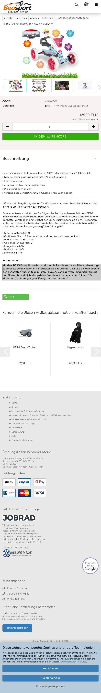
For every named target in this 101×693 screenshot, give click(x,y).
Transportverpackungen (23, 423)
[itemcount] (50, 127)
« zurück (22, 18)
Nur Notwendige (50, 678)
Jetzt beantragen (17, 628)
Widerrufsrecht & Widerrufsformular (29, 419)
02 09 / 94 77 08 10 (15, 593)
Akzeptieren (50, 668)
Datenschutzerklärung (73, 662)
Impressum (16, 427)
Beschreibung (15, 159)
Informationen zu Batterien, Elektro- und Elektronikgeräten (41, 415)
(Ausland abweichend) (78, 106)
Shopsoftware (39, 641)
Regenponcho (75, 347)
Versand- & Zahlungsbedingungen (28, 411)
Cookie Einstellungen (22, 440)
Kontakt (15, 403)
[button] (15, 297)
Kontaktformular (15, 588)
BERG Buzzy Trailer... (25, 347)
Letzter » (47, 18)
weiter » (34, 18)
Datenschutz (17, 432)
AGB (13, 436)
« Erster (9, 18)
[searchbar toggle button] (76, 5)
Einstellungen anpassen (50, 686)
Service (15, 407)
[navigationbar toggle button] (96, 5)
